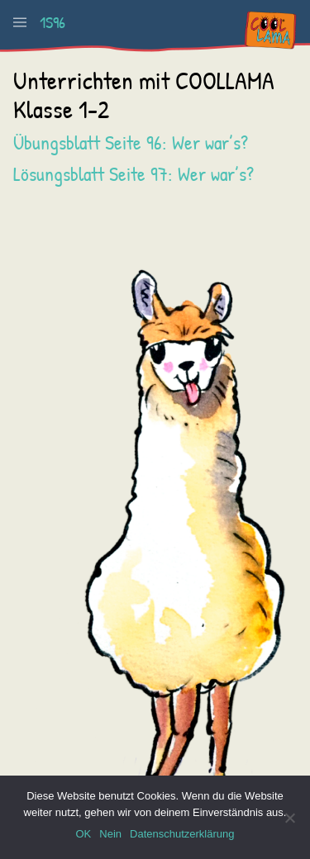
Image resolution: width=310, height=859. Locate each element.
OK (83, 834)
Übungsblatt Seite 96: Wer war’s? (130, 142)
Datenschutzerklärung (182, 834)
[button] (19, 22)
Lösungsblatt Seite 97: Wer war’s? (133, 173)
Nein (110, 834)
